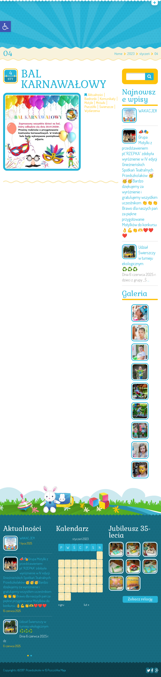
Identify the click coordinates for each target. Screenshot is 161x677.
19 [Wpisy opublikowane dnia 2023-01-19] (80, 580)
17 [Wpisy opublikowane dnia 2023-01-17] (67, 580)
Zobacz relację (140, 599)
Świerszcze (106, 107)
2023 (131, 53)
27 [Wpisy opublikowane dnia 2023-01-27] (86, 588)
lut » (86, 605)
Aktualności (95, 95)
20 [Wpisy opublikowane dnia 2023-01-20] (87, 580)
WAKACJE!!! (147, 110)
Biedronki (90, 99)
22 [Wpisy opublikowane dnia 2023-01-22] (99, 580)
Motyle (88, 103)
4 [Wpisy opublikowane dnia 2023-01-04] (74, 563)
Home (118, 53)
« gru (61, 605)
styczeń (144, 53)
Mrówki (100, 103)
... (148, 279)
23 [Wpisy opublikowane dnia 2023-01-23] (61, 588)
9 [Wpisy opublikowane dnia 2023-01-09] (61, 572)
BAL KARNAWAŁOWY (63, 79)
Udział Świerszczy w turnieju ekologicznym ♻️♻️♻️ (138, 258)
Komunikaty (108, 99)
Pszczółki (90, 107)
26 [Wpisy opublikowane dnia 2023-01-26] (80, 588)
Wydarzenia (92, 111)
